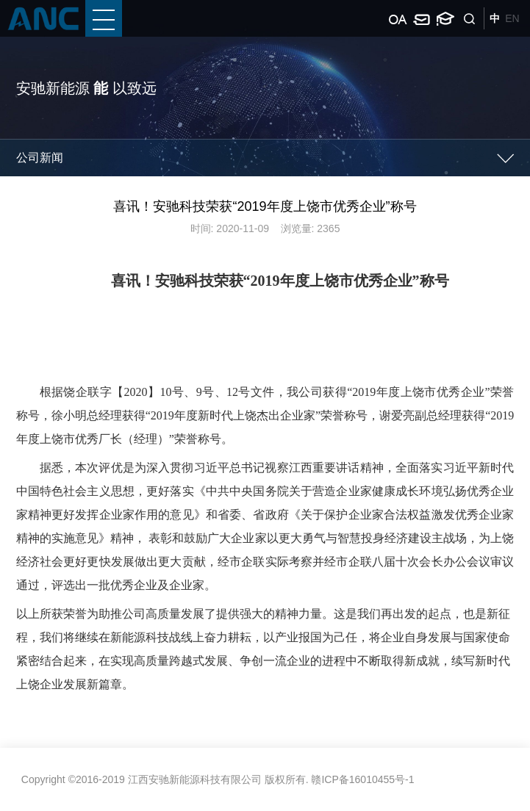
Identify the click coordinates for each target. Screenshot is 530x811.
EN (512, 18)
